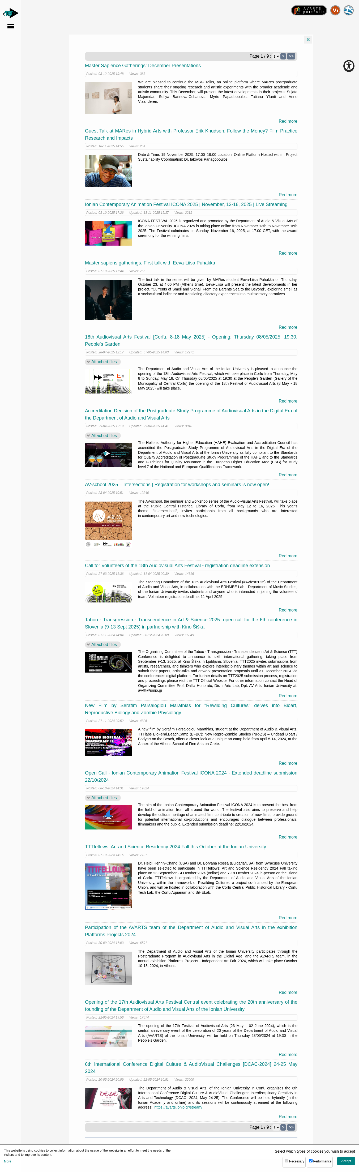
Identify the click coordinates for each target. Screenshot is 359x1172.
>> (291, 56)
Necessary (296, 1161)
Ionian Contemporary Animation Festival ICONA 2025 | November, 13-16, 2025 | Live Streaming (186, 204)
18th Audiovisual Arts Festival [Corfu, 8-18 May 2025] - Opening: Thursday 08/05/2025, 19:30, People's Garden (191, 340)
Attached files (104, 362)
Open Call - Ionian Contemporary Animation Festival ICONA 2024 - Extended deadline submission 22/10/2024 (191, 776)
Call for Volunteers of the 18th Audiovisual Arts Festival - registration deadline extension (177, 565)
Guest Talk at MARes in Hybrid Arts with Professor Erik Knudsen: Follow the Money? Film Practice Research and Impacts (191, 134)
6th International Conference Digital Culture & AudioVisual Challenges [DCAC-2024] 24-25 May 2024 (191, 1068)
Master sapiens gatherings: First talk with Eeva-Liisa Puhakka (150, 263)
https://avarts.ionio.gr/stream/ (178, 1107)
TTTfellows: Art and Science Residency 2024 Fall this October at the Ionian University (175, 846)
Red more (288, 121)
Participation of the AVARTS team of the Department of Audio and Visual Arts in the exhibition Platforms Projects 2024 (191, 931)
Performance (322, 1161)
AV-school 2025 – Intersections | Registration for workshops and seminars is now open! (177, 484)
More (7, 1161)
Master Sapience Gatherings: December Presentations (143, 65)
